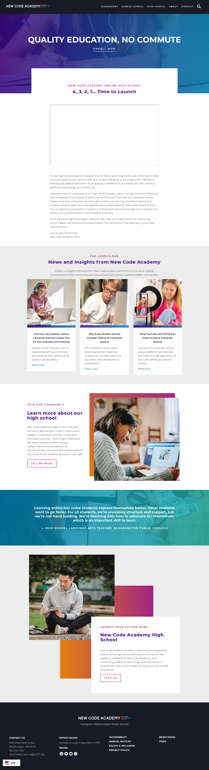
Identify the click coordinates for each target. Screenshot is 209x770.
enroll (143, 223)
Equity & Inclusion (122, 746)
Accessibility (118, 737)
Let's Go (110, 678)
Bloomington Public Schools (112, 724)
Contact (188, 6)
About (173, 6)
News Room (167, 737)
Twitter (66, 753)
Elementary (109, 6)
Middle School (133, 6)
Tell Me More (42, 463)
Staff (162, 741)
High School (156, 6)
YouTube (71, 753)
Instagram (75, 753)
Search (199, 7)
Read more (38, 364)
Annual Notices (120, 741)
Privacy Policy (119, 750)
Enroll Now (104, 48)
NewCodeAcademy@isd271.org (26, 754)
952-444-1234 (16, 750)
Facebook (61, 753)
